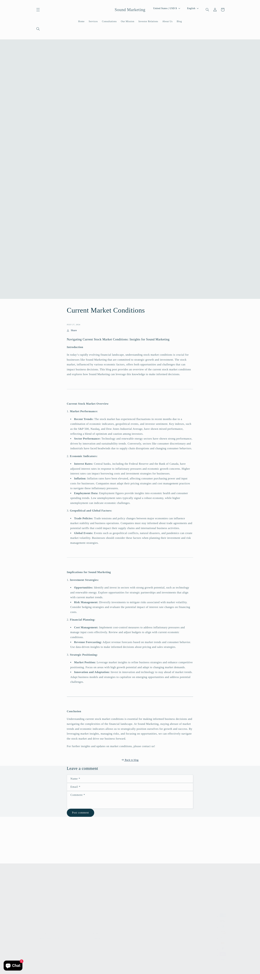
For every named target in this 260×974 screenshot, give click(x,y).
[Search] (38, 29)
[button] (38, 9)
